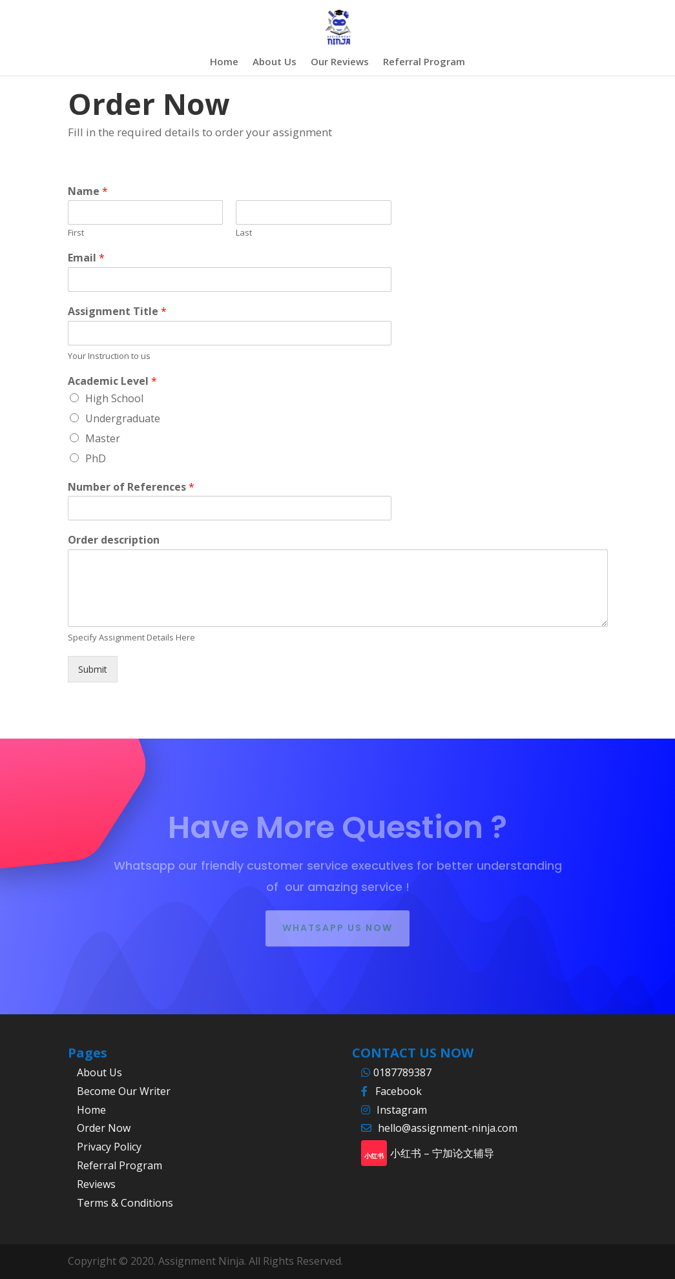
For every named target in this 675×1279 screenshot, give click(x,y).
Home (224, 62)
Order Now (103, 1128)
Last (244, 232)
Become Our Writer (124, 1091)
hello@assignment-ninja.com (447, 1128)
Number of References (131, 487)
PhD (95, 458)
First (76, 232)
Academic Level (112, 381)
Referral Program (424, 62)
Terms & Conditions (125, 1203)
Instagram (402, 1110)
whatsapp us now (337, 927)
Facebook (398, 1091)
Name (88, 191)
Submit (92, 669)
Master (102, 438)
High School (114, 398)
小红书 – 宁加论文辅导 (442, 1153)
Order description (114, 540)
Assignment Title (117, 311)
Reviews (96, 1184)
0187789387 (403, 1072)
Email (86, 258)
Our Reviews (340, 62)
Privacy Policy (109, 1147)
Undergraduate (122, 418)
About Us (274, 62)
